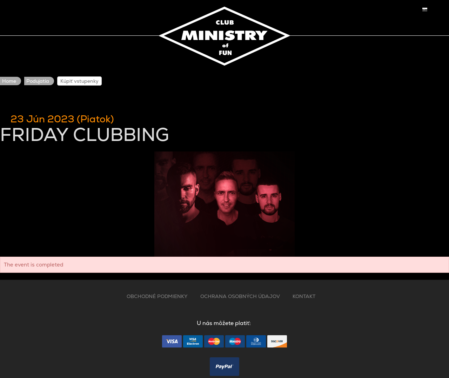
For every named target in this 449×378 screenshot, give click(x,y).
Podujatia (37, 81)
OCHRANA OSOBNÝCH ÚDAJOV (240, 296)
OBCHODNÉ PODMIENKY (157, 296)
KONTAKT (304, 296)
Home (9, 81)
